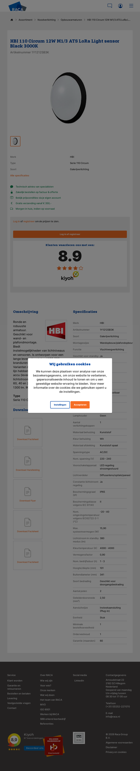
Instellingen (60, 404)
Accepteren (80, 404)
